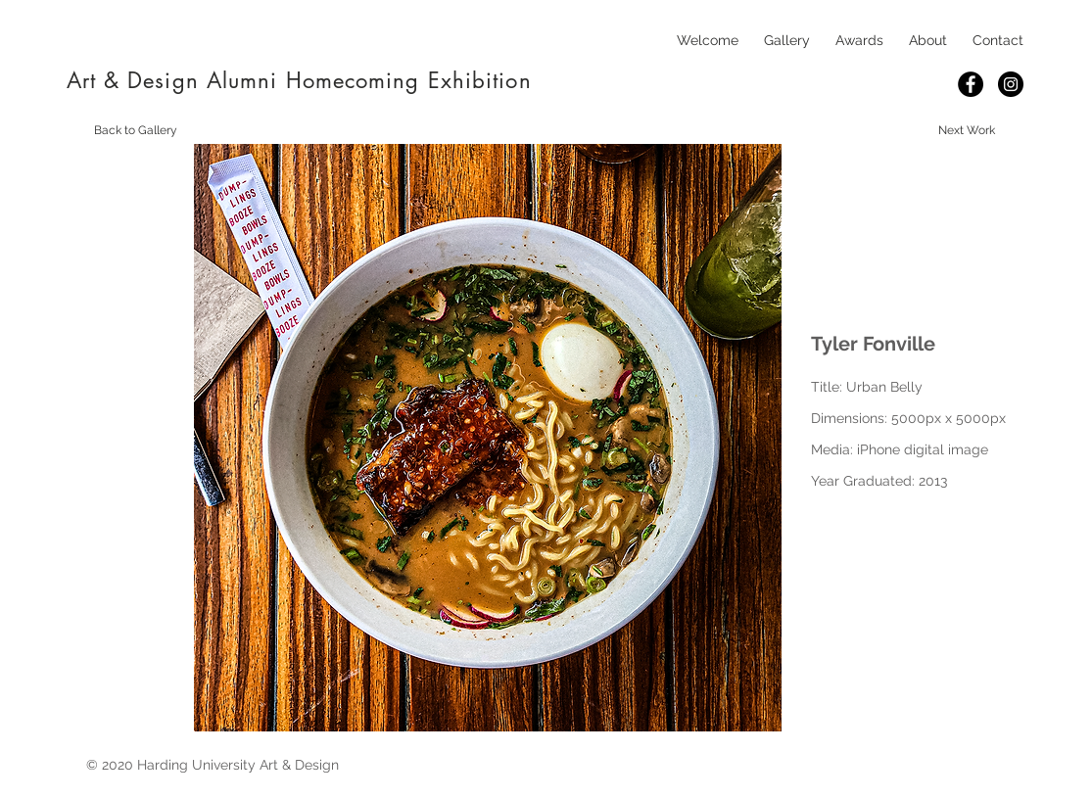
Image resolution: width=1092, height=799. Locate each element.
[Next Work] (966, 130)
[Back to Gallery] (136, 130)
